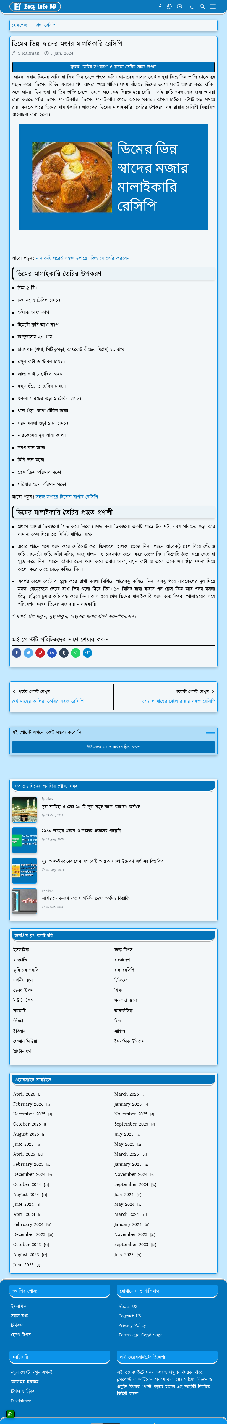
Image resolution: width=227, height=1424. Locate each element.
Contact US (130, 1316)
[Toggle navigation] (213, 7)
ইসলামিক (47, 799)
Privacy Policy (132, 1325)
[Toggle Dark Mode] (192, 7)
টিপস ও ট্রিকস (23, 1391)
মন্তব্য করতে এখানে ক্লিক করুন (113, 747)
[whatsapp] (170, 7)
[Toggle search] (202, 6)
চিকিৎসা (17, 1325)
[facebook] (160, 7)
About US (128, 1306)
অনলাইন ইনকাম (25, 1382)
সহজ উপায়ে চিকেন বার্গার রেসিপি (67, 497)
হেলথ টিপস (21, 1335)
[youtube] (179, 7)
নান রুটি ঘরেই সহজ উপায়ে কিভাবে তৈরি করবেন (82, 258)
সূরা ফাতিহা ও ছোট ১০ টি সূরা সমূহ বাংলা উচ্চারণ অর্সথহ (91, 807)
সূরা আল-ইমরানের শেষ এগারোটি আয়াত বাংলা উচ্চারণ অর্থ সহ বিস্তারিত (102, 861)
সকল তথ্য (19, 1316)
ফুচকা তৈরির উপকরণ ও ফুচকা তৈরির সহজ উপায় (113, 67)
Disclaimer (21, 1401)
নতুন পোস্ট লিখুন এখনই (32, 1372)
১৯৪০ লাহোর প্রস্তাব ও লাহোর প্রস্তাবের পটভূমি (81, 831)
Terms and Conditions (140, 1335)
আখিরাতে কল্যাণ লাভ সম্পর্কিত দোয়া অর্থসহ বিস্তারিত (86, 898)
